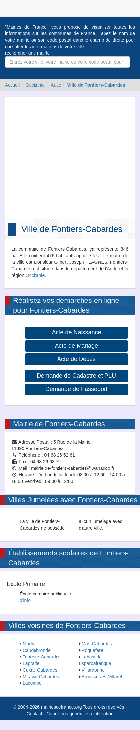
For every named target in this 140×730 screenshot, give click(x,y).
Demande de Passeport (76, 389)
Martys (29, 643)
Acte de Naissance (76, 332)
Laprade (31, 663)
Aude (56, 85)
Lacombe (32, 683)
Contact (34, 713)
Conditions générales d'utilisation (79, 713)
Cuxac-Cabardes (40, 670)
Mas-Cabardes (97, 643)
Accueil (12, 85)
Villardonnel (93, 670)
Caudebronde (37, 650)
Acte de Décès (76, 359)
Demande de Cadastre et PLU (76, 375)
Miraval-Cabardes (41, 676)
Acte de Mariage (76, 346)
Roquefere (92, 650)
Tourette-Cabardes (42, 656)
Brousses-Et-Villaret (102, 676)
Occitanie (35, 85)
